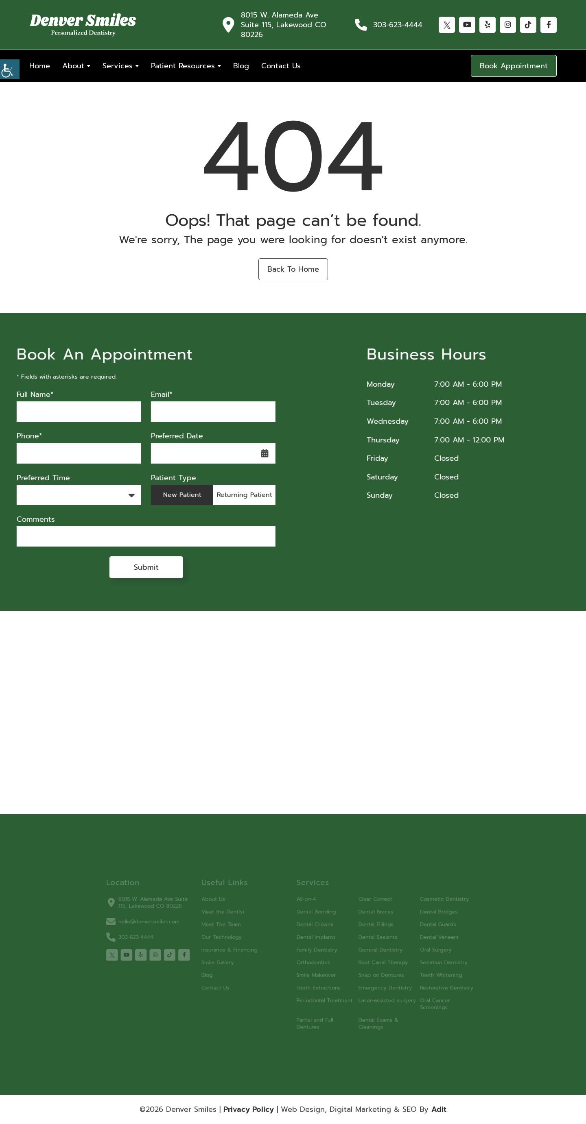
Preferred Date (167, 436)
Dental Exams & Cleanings (367, 1015)
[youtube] (148, 955)
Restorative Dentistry (427, 983)
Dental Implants (313, 940)
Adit (438, 1109)
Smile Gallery (227, 961)
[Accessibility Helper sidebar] (10, 69)
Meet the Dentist (232, 918)
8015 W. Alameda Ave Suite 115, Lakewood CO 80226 (283, 24)
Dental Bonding (313, 918)
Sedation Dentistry (424, 961)
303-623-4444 (397, 25)
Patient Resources (183, 66)
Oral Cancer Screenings (417, 997)
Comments (26, 519)
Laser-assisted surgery (375, 994)
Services (118, 66)
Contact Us (281, 66)
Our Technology (230, 940)
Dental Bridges (420, 918)
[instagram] (173, 955)
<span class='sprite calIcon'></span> (255, 453)
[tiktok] (186, 955)
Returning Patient (234, 495)
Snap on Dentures (369, 972)
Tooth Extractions (315, 983)
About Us (223, 907)
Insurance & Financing (237, 951)
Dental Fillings (365, 929)
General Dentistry (369, 951)
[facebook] (198, 955)
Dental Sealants (366, 940)
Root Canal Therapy (371, 961)
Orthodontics (310, 961)
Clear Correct (364, 907)
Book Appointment (514, 66)
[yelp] (161, 955)
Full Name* (25, 394)
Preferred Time (33, 478)
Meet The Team (230, 929)
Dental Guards (419, 929)
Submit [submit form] (136, 567)
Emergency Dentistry (373, 983)
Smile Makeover (313, 972)
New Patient (172, 495)
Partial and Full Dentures (312, 1015)
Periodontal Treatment (320, 994)
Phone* (19, 436)
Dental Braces (365, 918)
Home (39, 66)
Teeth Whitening (422, 972)
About (73, 66)
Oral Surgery (417, 951)
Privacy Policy (248, 1109)
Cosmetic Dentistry (425, 907)
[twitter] (136, 955)
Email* (151, 394)
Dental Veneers (420, 940)
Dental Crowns (312, 929)
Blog (241, 66)
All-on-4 (304, 907)
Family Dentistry (313, 951)
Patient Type (163, 478)
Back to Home (293, 269)
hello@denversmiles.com (162, 926)
